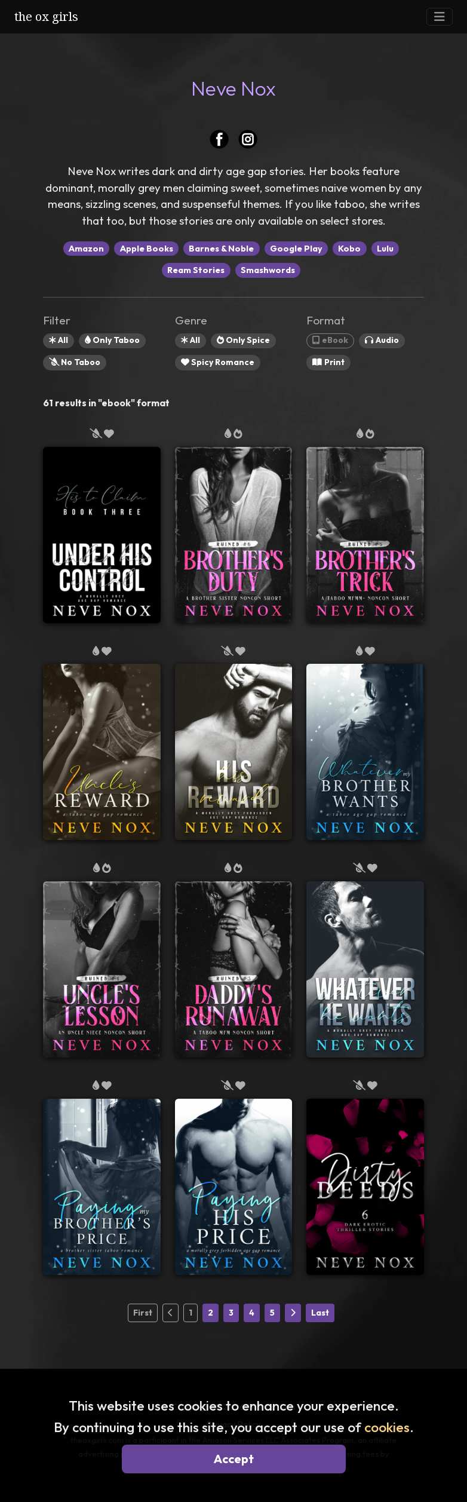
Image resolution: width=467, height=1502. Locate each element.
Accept (234, 1458)
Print (328, 362)
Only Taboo (112, 340)
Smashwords (268, 270)
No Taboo (74, 362)
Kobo (349, 248)
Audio (382, 340)
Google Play (296, 248)
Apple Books (146, 248)
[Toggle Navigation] (439, 17)
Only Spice (243, 340)
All (58, 340)
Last (320, 1312)
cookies (387, 1427)
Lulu (385, 248)
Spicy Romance (217, 362)
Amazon (86, 248)
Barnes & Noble (221, 248)
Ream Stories (196, 270)
